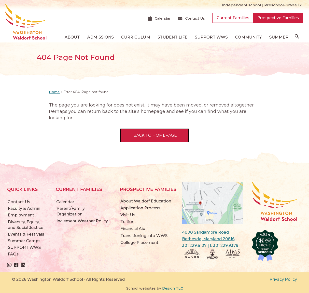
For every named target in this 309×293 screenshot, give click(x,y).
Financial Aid (132, 228)
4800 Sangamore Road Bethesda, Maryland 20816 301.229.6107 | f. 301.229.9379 (210, 239)
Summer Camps (24, 241)
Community (248, 37)
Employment (21, 215)
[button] (297, 37)
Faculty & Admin (24, 208)
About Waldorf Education (145, 201)
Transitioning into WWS (144, 235)
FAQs (13, 254)
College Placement (139, 242)
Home (54, 92)
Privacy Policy (283, 279)
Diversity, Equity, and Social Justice (25, 225)
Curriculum (135, 37)
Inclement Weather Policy (82, 221)
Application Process (140, 208)
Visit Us (127, 215)
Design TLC (172, 288)
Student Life (172, 37)
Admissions (100, 37)
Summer (278, 37)
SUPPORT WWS (211, 37)
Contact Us (19, 202)
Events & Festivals (26, 234)
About (72, 37)
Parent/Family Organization (70, 211)
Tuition (127, 221)
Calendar (65, 202)
